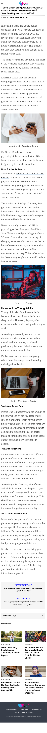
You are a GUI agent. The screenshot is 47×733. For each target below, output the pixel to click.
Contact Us (36, 710)
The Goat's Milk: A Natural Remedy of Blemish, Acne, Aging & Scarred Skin (23, 589)
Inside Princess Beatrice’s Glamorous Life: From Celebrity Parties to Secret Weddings (35, 687)
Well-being (5, 644)
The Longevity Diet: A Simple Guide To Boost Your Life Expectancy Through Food (23, 603)
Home (17, 713)
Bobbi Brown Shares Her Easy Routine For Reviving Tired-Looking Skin (10, 686)
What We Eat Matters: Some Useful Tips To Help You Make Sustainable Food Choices (35, 652)
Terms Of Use (27, 713)
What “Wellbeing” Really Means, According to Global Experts (10, 651)
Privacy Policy (11, 710)
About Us (24, 710)
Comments (9, 616)
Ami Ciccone (7, 17)
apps (41, 427)
